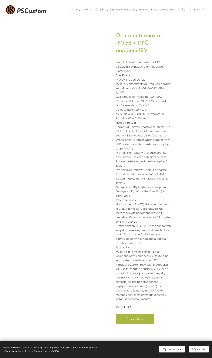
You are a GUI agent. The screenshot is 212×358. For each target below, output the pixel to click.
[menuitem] (76, 9)
